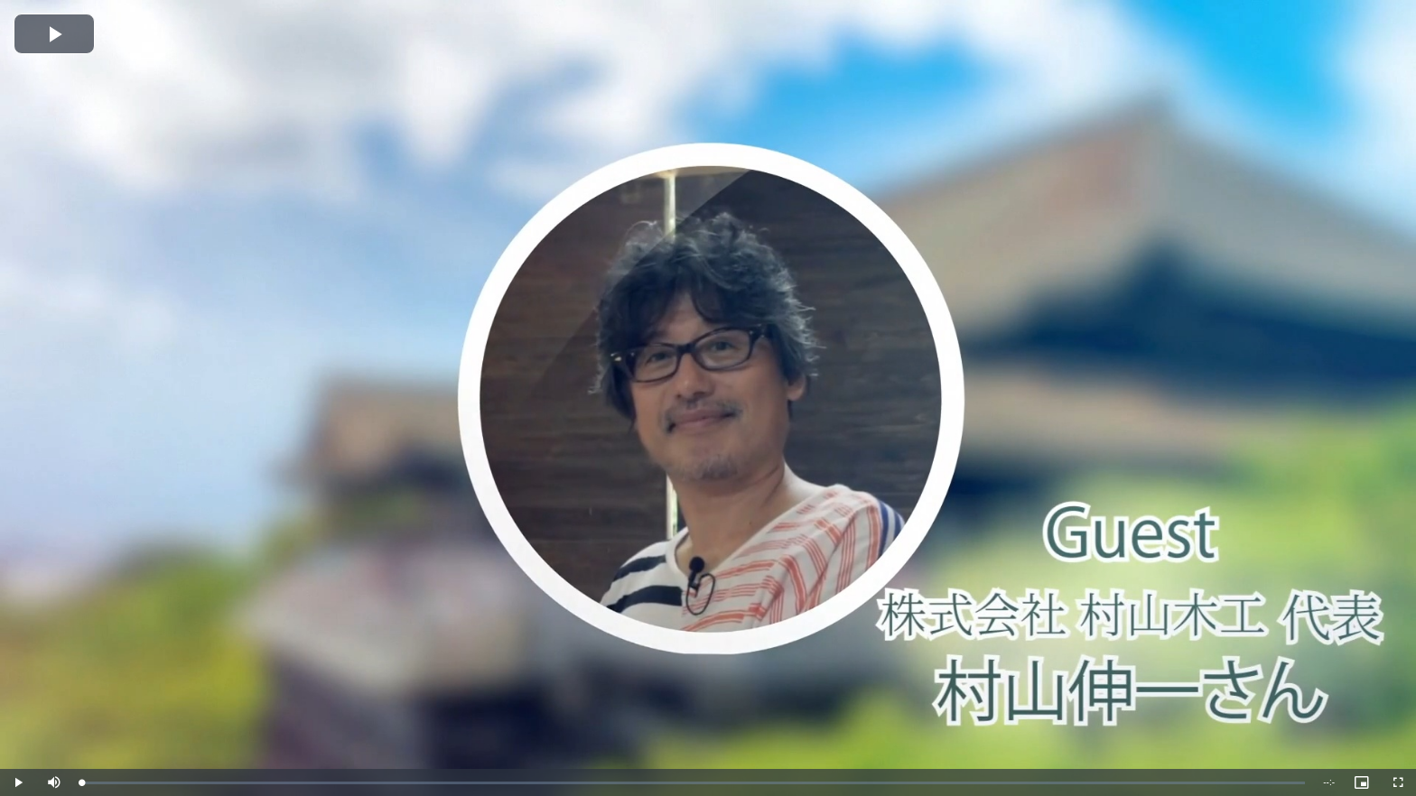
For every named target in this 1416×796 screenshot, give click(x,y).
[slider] (693, 783)
